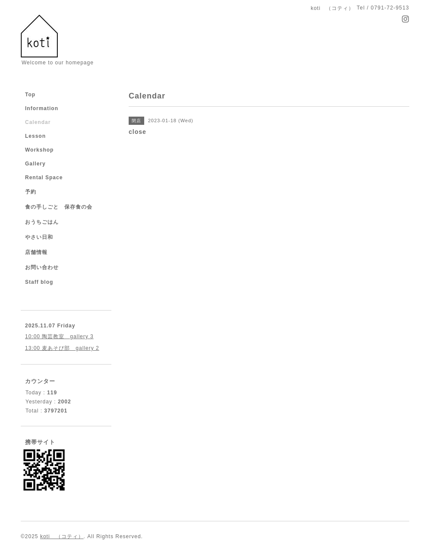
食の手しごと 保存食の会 (58, 207)
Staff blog (39, 282)
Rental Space (44, 177)
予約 (30, 192)
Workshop (39, 150)
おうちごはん (42, 222)
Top (30, 95)
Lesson (35, 136)
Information (41, 108)
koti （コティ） (62, 536)
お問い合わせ (42, 267)
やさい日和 (39, 237)
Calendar (38, 122)
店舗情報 (36, 252)
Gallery (35, 164)
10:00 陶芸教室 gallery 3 (59, 336)
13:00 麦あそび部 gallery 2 (62, 348)
